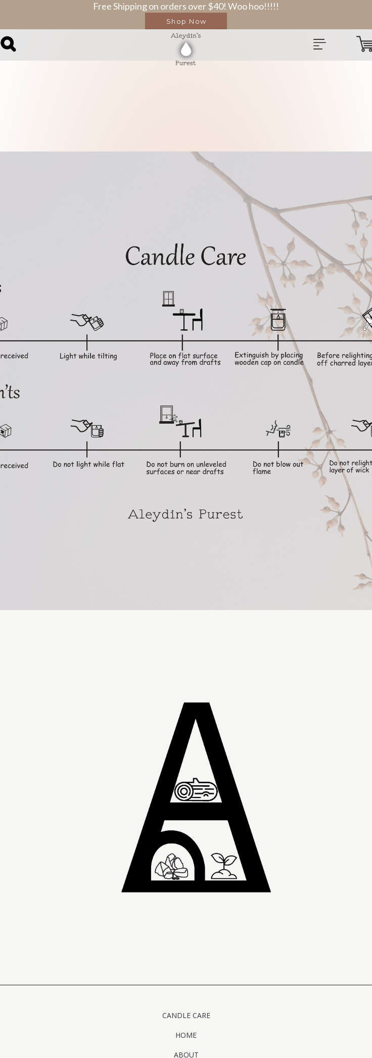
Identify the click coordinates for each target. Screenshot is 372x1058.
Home (186, 1035)
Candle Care (186, 1015)
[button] (186, 21)
